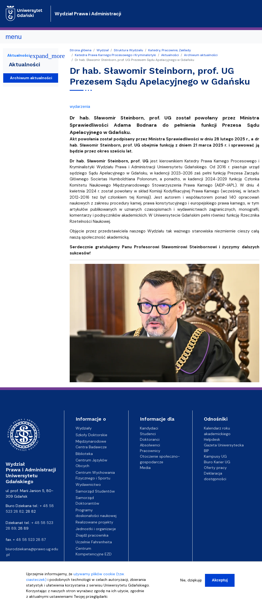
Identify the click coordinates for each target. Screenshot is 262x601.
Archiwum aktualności (201, 55)
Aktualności (170, 55)
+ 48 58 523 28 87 (29, 539)
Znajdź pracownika (92, 535)
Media (145, 467)
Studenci (148, 433)
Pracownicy (150, 450)
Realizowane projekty (94, 522)
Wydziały (84, 428)
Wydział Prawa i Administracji (88, 14)
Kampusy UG (215, 456)
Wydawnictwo (88, 484)
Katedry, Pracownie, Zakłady (169, 50)
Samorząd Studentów (95, 491)
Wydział (103, 50)
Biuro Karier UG (217, 462)
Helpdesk (212, 439)
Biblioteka (84, 453)
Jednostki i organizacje (96, 528)
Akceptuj (220, 580)
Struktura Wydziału (128, 50)
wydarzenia (80, 106)
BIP (206, 450)
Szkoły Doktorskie (91, 434)
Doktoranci (150, 439)
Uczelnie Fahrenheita (94, 542)
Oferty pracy (215, 467)
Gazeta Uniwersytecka (224, 445)
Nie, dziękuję (191, 580)
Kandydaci (149, 428)
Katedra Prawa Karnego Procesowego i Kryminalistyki (115, 55)
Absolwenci (150, 445)
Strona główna (80, 50)
